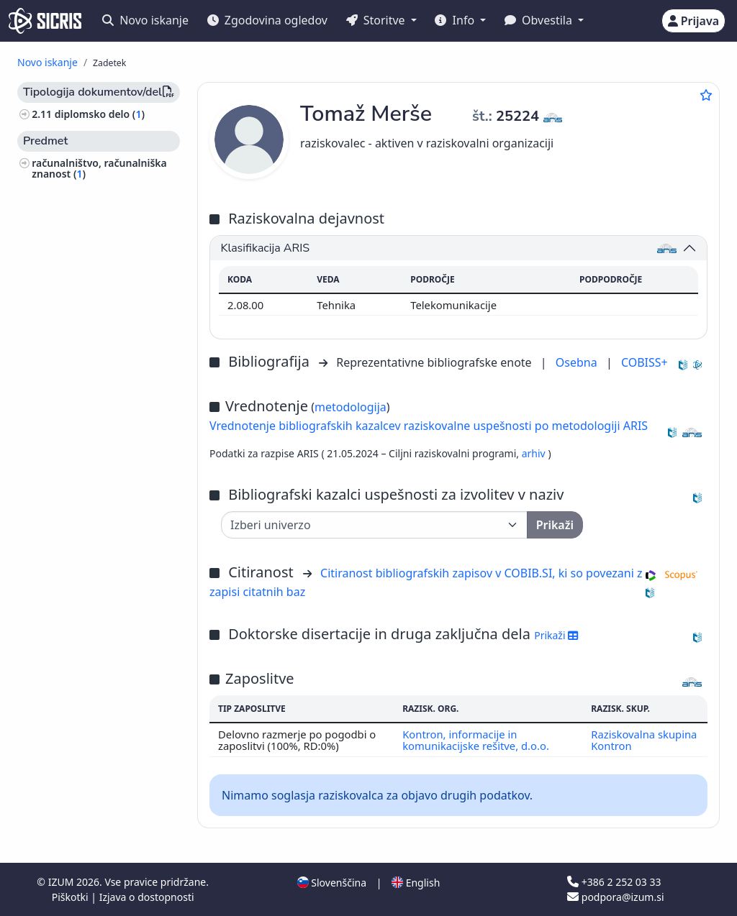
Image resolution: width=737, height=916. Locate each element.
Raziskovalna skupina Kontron (644, 740)
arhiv (535, 453)
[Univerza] (374, 525)
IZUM (62, 882)
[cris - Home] (45, 21)
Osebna (578, 362)
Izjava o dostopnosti (146, 897)
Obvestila (540, 20)
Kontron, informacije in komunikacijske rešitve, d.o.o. (475, 740)
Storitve (377, 20)
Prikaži (556, 635)
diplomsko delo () (100, 114)
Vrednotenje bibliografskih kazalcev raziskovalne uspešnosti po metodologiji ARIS (428, 426)
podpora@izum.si (615, 897)
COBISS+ (644, 362)
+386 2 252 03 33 (614, 882)
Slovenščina (331, 882)
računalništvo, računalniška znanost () (99, 168)
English (416, 882)
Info (456, 20)
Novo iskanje (145, 20)
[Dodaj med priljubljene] (706, 94)
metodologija (350, 407)
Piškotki (71, 897)
